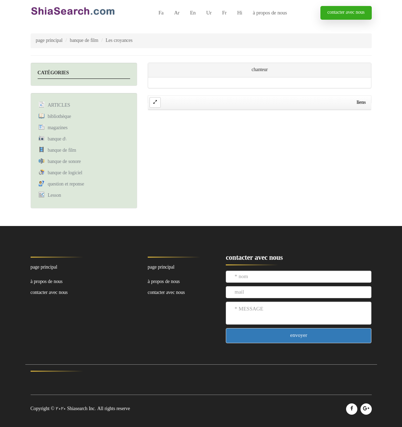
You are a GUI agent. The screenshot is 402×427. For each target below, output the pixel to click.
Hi (239, 13)
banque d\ (57, 139)
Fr (224, 13)
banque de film (84, 40)
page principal (49, 40)
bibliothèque (59, 116)
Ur (208, 13)
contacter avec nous (346, 12)
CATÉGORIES (53, 73)
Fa (161, 13)
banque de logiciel (65, 173)
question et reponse (66, 184)
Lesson (54, 195)
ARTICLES (59, 105)
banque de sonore (64, 161)
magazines (58, 128)
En (193, 13)
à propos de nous (270, 13)
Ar (176, 13)
